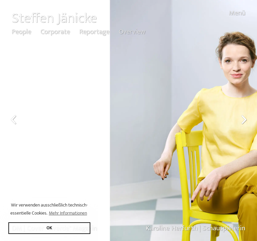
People (21, 31)
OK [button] (49, 228)
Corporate (55, 31)
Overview (132, 31)
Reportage (94, 31)
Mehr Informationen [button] (68, 213)
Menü (237, 13)
